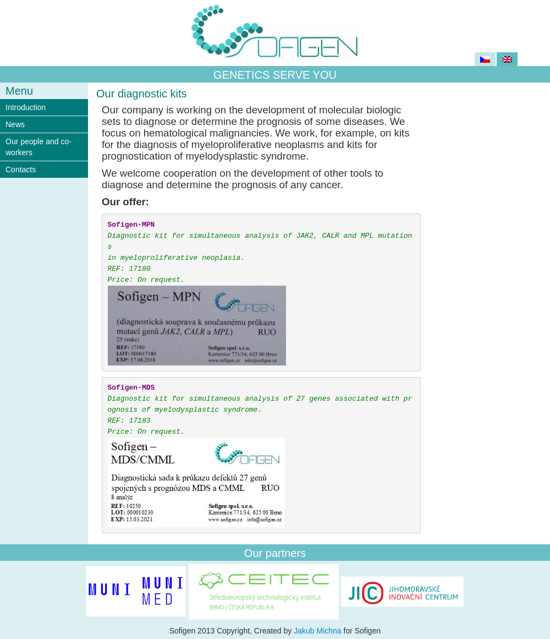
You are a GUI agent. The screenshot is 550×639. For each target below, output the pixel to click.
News (15, 124)
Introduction (26, 107)
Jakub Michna (317, 630)
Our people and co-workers (39, 147)
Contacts (21, 169)
